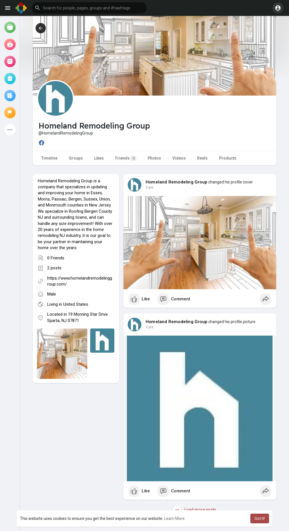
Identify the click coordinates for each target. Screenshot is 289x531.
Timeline (49, 158)
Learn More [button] (174, 518)
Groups (76, 158)
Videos (179, 158)
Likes (99, 158)
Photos (154, 158)
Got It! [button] (260, 518)
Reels (202, 158)
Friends (125, 158)
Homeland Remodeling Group (176, 182)
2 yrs (149, 187)
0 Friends (55, 258)
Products (227, 158)
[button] (89, 8)
